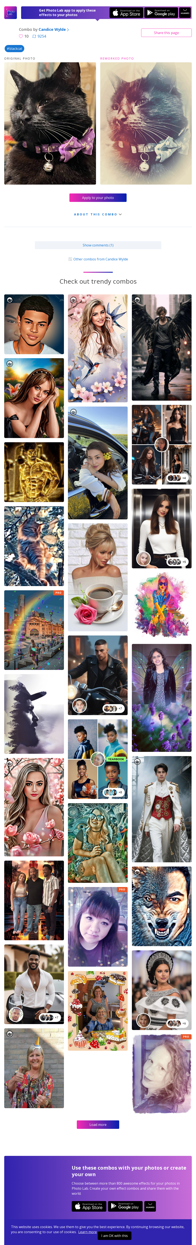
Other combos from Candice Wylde (98, 259)
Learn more (87, 1232)
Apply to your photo (98, 197)
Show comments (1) (98, 245)
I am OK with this (114, 1235)
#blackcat (14, 48)
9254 (39, 36)
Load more (98, 1124)
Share (166, 32)
